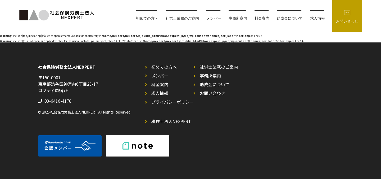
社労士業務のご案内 (219, 67)
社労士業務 (182, 18)
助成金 (290, 18)
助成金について (214, 84)
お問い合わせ (212, 93)
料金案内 (262, 18)
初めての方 (147, 18)
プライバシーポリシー (172, 102)
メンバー (213, 18)
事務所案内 (238, 18)
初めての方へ (164, 67)
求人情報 (317, 18)
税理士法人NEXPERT (171, 121)
